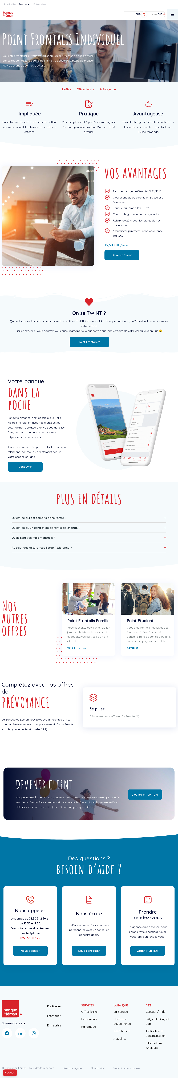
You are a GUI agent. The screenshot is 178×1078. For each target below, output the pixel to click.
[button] (89, 517)
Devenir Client (122, 255)
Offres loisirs (85, 89)
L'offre (66, 89)
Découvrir (25, 466)
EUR (138, 14)
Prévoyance (108, 89)
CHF (159, 14)
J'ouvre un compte (145, 794)
